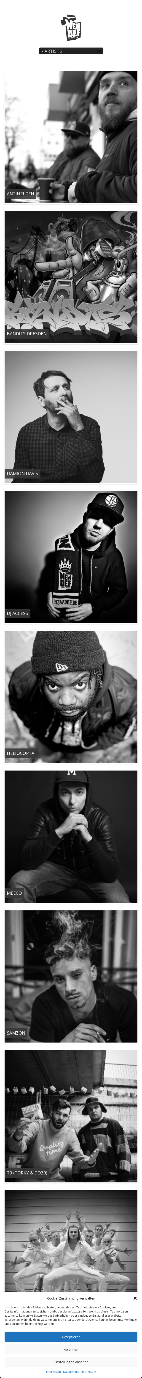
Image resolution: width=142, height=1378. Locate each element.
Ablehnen (71, 1349)
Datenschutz (71, 1372)
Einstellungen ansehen (71, 1362)
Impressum (53, 1372)
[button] (135, 1298)
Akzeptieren (71, 1337)
